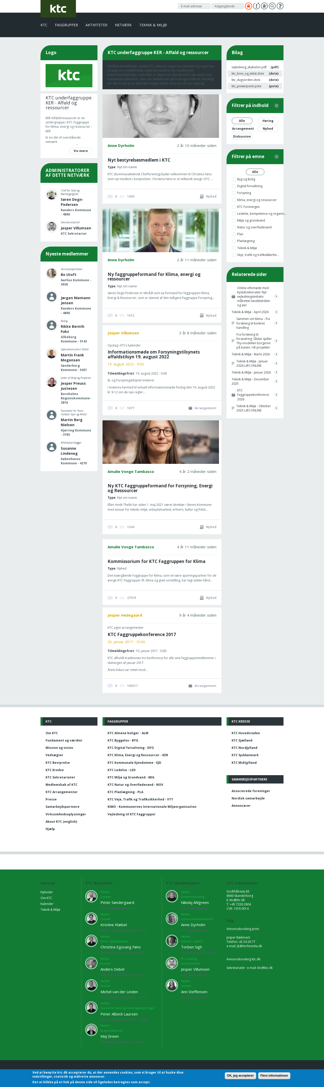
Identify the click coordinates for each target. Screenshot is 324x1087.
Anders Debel (112, 969)
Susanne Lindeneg (69, 451)
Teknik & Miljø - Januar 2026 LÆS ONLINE (252, 363)
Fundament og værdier (64, 740)
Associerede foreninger (251, 791)
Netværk (123, 25)
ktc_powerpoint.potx (246, 86)
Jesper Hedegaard (125, 615)
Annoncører (241, 805)
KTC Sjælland (242, 740)
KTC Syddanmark (245, 755)
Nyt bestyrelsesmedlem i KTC (139, 160)
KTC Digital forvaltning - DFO (131, 748)
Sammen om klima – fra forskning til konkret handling (253, 323)
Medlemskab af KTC (61, 784)
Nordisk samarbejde (248, 798)
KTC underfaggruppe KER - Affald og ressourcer (69, 103)
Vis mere (81, 151)
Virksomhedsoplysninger (66, 814)
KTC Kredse (55, 770)
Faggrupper (66, 25)
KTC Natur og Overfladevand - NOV (135, 784)
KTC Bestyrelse (58, 762)
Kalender (46, 904)
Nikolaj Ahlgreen (195, 902)
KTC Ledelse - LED (122, 770)
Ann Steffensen (194, 991)
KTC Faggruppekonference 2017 (142, 634)
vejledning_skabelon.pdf (249, 67)
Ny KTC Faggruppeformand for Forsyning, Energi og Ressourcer (160, 488)
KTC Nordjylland (244, 748)
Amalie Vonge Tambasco (131, 471)
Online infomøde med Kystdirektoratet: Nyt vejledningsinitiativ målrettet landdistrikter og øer (253, 297)
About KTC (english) (61, 821)
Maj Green (109, 1036)
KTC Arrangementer (62, 792)
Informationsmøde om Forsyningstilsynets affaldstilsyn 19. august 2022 (154, 354)
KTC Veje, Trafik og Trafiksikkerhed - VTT (140, 799)
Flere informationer (274, 1075)
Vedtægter (54, 755)
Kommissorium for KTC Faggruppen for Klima (157, 561)
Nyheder (46, 892)
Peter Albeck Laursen (119, 1013)
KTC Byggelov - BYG (123, 740)
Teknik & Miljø (153, 25)
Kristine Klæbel (113, 924)
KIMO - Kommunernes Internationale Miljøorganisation (152, 807)
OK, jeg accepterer (240, 1075)
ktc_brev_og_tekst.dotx (248, 73)
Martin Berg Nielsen (72, 422)
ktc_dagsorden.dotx (246, 80)
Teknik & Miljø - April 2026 (250, 312)
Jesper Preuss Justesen (73, 386)
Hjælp (50, 829)
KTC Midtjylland (244, 762)
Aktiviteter (96, 25)
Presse (51, 799)
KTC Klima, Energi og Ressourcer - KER (138, 755)
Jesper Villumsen (76, 228)
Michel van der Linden (119, 991)
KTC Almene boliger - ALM (128, 733)
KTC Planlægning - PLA (125, 792)
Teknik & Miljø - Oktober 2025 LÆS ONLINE (253, 408)
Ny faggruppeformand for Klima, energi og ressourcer (154, 276)
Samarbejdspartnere (62, 807)
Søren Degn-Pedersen (72, 202)
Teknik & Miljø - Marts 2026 (251, 354)
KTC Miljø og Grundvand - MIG (131, 777)
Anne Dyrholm (121, 145)
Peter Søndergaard (117, 902)
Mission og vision (59, 748)
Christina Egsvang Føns (120, 946)
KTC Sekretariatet (60, 777)
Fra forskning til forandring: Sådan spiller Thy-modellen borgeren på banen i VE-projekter (254, 341)
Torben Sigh (191, 946)
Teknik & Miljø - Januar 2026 (251, 372)
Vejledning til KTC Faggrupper (132, 814)
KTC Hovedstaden (246, 733)
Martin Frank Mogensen (72, 357)
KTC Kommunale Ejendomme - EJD (134, 762)
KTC (43, 25)
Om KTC (52, 733)
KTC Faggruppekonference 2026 (253, 394)
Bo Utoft (68, 274)
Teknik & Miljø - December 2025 (250, 381)
